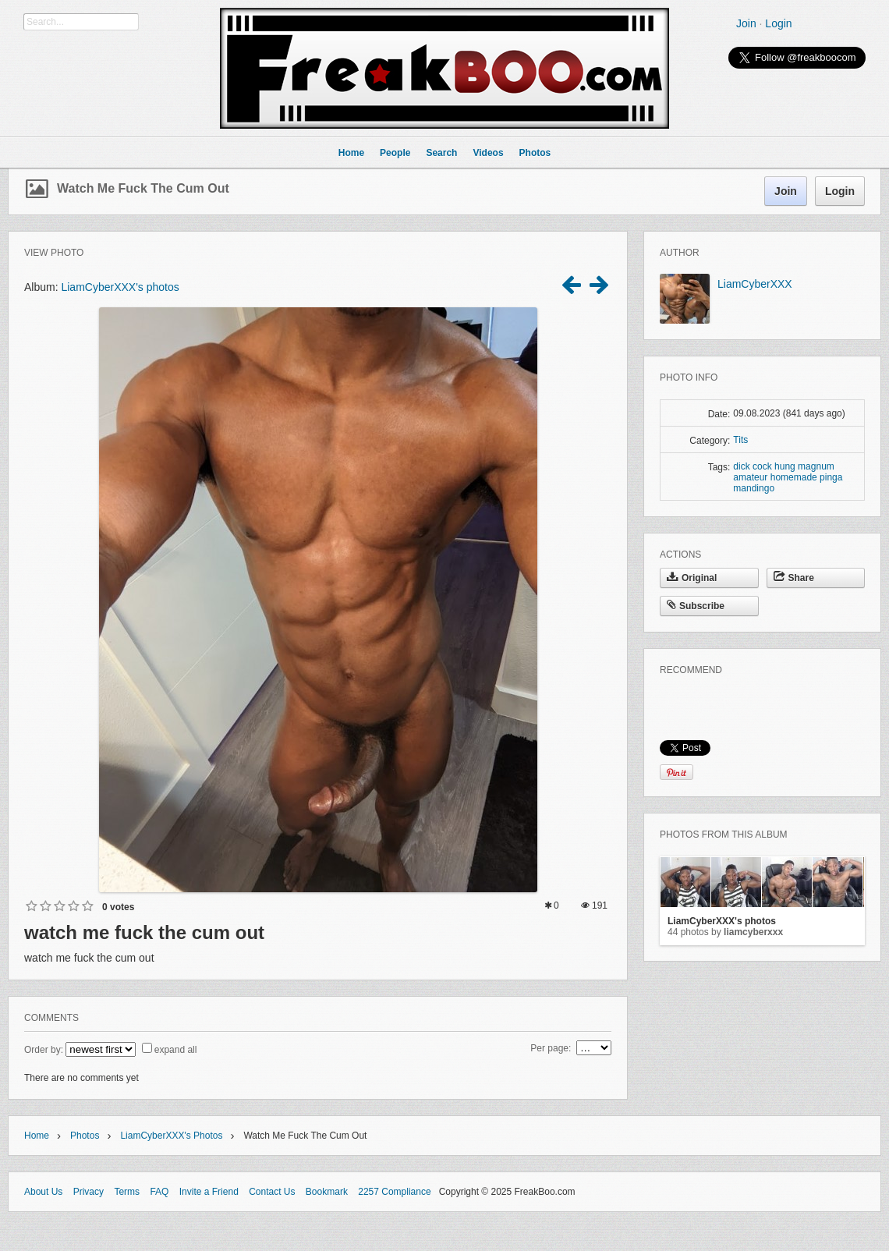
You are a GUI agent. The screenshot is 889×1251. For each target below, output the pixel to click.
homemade (793, 477)
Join (746, 23)
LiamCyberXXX (754, 284)
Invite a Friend (209, 1191)
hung (784, 466)
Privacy (88, 1191)
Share (794, 578)
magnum (816, 466)
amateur (750, 477)
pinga (831, 477)
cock (762, 466)
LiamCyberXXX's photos (120, 287)
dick (741, 466)
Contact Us (272, 1191)
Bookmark (327, 1191)
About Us (43, 1191)
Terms (127, 1191)
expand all (175, 1049)
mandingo (753, 488)
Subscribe (695, 606)
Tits (740, 439)
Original (692, 578)
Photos (84, 1135)
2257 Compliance (394, 1191)
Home (36, 1135)
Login (778, 23)
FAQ (159, 1191)
